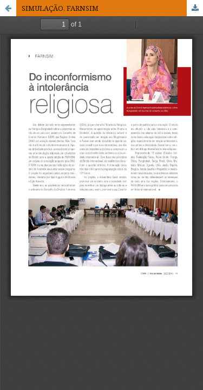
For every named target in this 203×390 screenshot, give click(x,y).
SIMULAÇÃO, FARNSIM (60, 8)
